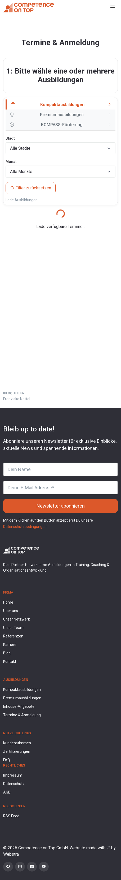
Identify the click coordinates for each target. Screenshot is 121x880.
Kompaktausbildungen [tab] (47, 105)
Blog (7, 653)
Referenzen (13, 636)
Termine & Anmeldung (22, 715)
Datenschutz (14, 784)
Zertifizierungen (16, 751)
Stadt (10, 138)
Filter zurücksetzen (30, 187)
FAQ (6, 760)
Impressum (12, 775)
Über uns (10, 611)
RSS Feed (11, 816)
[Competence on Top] (28, 7)
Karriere (9, 644)
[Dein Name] (60, 469)
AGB (7, 792)
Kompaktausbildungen (22, 689)
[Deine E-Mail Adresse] (60, 488)
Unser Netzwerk (16, 619)
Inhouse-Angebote (18, 706)
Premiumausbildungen (22, 698)
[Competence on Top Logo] (21, 549)
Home (8, 602)
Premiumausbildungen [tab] (47, 115)
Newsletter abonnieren (61, 506)
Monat (11, 161)
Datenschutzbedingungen (25, 527)
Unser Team (13, 628)
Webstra (11, 854)
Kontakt (9, 661)
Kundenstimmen (17, 743)
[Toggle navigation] (112, 7)
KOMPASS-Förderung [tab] (46, 125)
